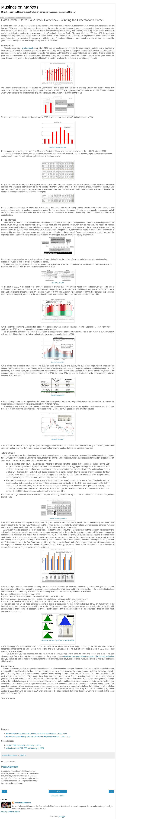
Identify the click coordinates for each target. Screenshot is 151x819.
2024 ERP (61, 283)
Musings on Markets (19, 7)
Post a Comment (9, 767)
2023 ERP (54, 283)
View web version (57, 796)
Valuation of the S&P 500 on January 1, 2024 (25, 748)
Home (58, 791)
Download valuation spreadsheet (57, 518)
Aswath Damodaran (23, 803)
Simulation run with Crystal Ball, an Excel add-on (57, 640)
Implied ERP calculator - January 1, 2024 (23, 745)
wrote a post (27, 48)
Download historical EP (58, 439)
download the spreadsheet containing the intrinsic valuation (88, 656)
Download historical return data (57, 147)
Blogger (62, 817)
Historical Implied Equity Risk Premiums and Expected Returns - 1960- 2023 (38, 737)
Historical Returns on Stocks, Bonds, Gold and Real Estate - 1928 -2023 (36, 734)
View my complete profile (10, 812)
